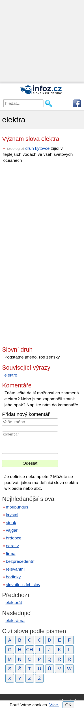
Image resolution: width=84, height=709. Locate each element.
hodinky (13, 577)
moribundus (17, 507)
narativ (12, 545)
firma (10, 553)
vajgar (11, 530)
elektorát (13, 602)
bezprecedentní (20, 561)
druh (29, 148)
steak (11, 522)
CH (29, 649)
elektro (10, 375)
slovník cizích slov (23, 584)
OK (68, 705)
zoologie (15, 148)
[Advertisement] (42, 41)
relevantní (15, 569)
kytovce (42, 148)
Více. (54, 705)
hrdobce (13, 538)
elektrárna (14, 620)
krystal (12, 515)
